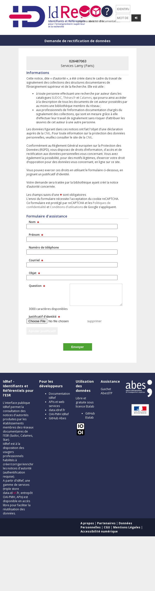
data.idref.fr (57, 410)
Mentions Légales (126, 527)
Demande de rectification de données (77, 41)
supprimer (94, 321)
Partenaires (106, 523)
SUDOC (57, 98)
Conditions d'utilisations (66, 207)
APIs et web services (56, 404)
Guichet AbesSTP (106, 391)
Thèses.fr (69, 98)
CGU (107, 527)
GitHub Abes (57, 418)
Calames (86, 98)
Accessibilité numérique (99, 531)
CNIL (47, 133)
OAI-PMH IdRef (59, 414)
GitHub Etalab (90, 415)
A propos (87, 523)
